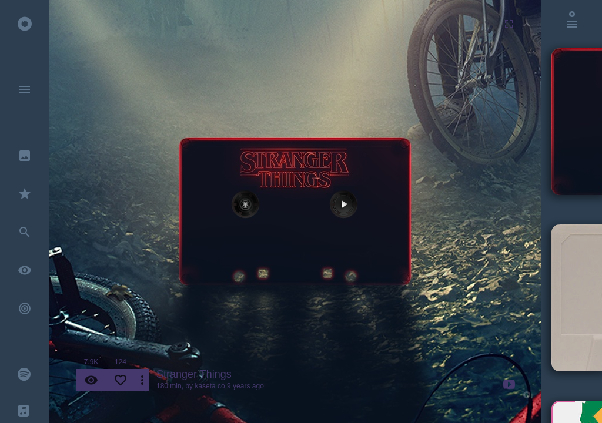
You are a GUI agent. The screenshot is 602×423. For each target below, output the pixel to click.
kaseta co (210, 386)
